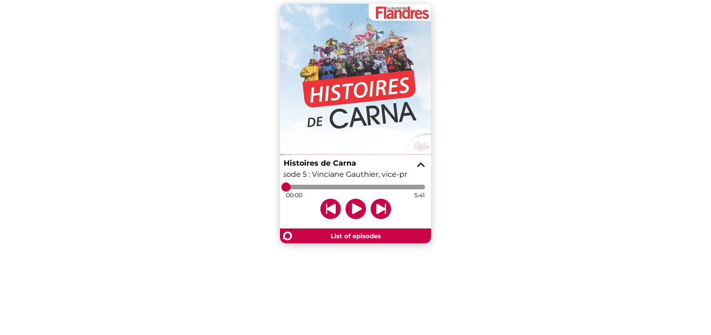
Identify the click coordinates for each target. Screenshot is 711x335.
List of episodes (356, 236)
